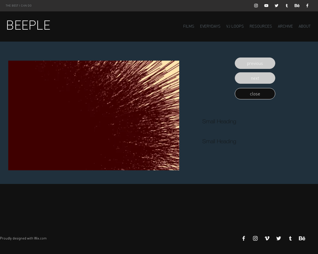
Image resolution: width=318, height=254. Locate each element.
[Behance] (297, 5)
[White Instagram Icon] (256, 5)
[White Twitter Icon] (276, 5)
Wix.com (40, 238)
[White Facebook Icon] (307, 5)
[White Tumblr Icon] (286, 5)
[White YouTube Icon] (266, 5)
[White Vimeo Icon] (267, 238)
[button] (255, 63)
